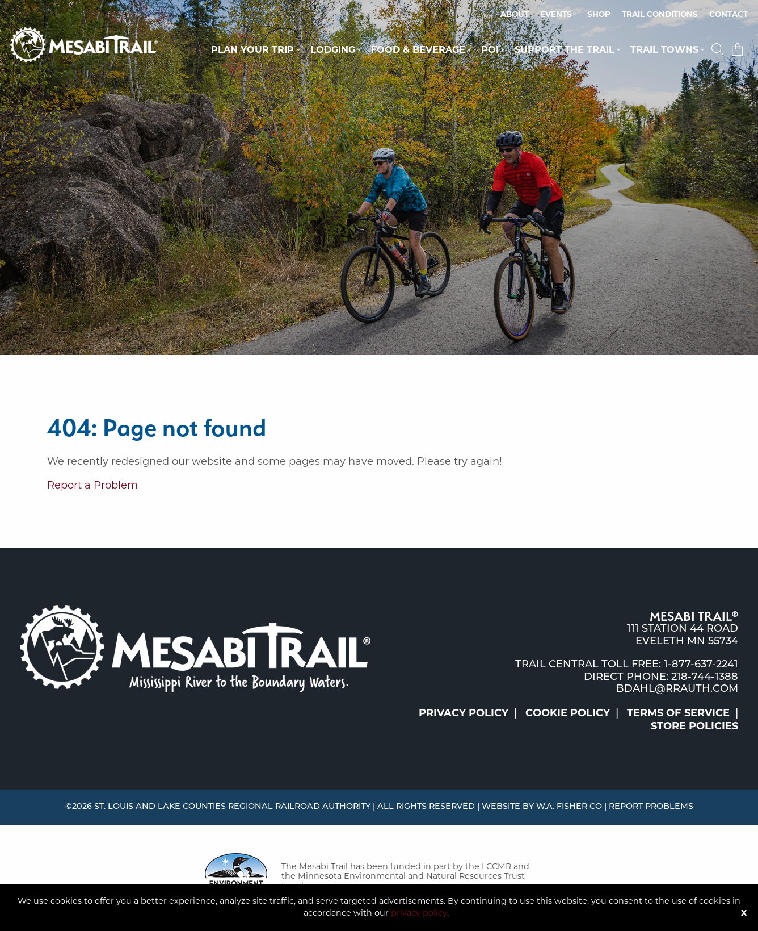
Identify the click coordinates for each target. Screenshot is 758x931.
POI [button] (490, 49)
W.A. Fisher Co (569, 807)
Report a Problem (92, 485)
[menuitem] (514, 15)
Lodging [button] (332, 49)
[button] (719, 49)
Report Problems (651, 807)
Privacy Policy (463, 713)
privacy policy (419, 913)
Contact (728, 14)
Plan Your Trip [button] (252, 49)
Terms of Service (678, 713)
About (514, 14)
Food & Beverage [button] (418, 49)
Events (556, 14)
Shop (598, 14)
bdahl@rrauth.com (677, 689)
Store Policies (694, 726)
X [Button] (744, 913)
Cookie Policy (567, 713)
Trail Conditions (660, 14)
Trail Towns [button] (664, 49)
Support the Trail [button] (564, 49)
